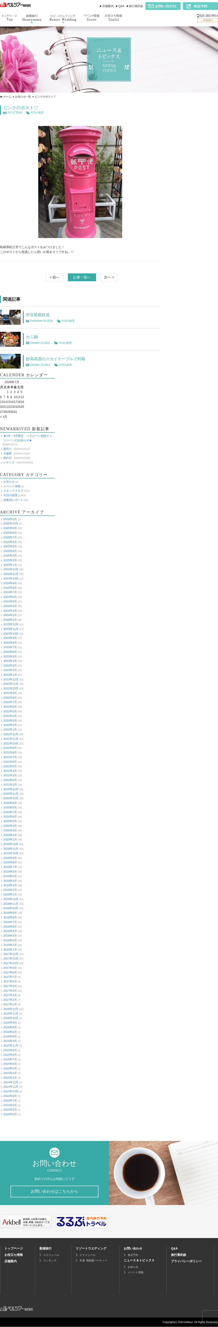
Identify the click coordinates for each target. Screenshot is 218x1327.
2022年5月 (10, 711)
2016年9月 (10, 1022)
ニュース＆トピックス (139, 1260)
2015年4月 (10, 1073)
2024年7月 (10, 592)
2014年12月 (10, 1082)
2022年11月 (10, 683)
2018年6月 (10, 926)
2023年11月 (10, 628)
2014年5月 (10, 1109)
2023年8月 (10, 642)
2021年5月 (10, 766)
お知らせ (9, 481)
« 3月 (3, 416)
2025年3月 (10, 555)
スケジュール (51, 1255)
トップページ (13, 1248)
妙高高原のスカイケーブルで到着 (59, 358)
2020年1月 (10, 839)
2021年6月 (10, 761)
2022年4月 (10, 716)
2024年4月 (10, 605)
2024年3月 (10, 610)
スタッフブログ (13, 490)
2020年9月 (10, 803)
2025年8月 (10, 532)
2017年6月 (10, 981)
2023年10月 (10, 633)
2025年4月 (10, 551)
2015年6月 (10, 1063)
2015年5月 (10, 1068)
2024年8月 (10, 587)
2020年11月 (10, 793)
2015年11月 (10, 1045)
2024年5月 (10, 601)
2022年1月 (10, 729)
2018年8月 (10, 917)
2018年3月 (10, 940)
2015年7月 (10, 1059)
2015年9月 (10, 1050)
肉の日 (7, 458)
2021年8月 (10, 752)
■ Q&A (120, 6)
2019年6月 (10, 871)
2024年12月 (10, 569)
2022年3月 (10, 720)
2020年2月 (10, 834)
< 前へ (55, 277)
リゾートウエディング (91, 1248)
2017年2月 (10, 999)
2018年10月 (10, 908)
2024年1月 (10, 619)
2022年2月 (10, 725)
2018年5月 (10, 931)
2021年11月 (10, 738)
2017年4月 (10, 990)
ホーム (7, 96)
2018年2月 (10, 944)
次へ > (109, 277)
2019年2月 (10, 889)
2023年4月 (10, 661)
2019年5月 (10, 876)
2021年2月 (10, 780)
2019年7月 (10, 867)
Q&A (174, 1248)
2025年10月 (10, 523)
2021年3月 (10, 775)
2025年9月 (10, 528)
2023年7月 (10, 647)
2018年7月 (10, 921)
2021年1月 (10, 784)
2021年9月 (10, 747)
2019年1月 (10, 894)
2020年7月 (10, 812)
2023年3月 (10, 665)
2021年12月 (10, 734)
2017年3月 (10, 995)
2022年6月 (10, 706)
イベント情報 (11, 486)
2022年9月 (10, 693)
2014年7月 (10, 1100)
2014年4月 (10, 1114)
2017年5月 (10, 986)
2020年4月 (10, 825)
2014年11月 (10, 1086)
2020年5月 (10, 821)
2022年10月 (10, 688)
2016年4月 (10, 1041)
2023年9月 (10, 638)
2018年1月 (10, 949)
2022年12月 (10, 679)
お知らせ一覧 (23, 96)
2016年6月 (10, 1032)
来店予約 (133, 1255)
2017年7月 (10, 976)
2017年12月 (10, 954)
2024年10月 (10, 578)
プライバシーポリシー (186, 1261)
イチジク (9, 462)
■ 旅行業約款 (135, 6)
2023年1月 (10, 674)
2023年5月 (10, 656)
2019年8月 (10, 862)
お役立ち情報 (13, 1255)
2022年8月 (10, 697)
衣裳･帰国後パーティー (93, 1260)
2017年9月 (10, 967)
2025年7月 (10, 537)
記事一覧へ (82, 277)
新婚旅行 (45, 1248)
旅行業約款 (178, 1255)
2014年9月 (10, 1096)
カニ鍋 (32, 336)
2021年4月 (10, 770)
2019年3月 (10, 885)
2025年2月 (10, 560)
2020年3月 (10, 830)
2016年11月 (10, 1013)
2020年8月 (10, 807)
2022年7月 (10, 702)
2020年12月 (10, 789)
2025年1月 (10, 564)
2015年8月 (10, 1054)
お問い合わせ (133, 1248)
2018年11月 (10, 903)
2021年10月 (10, 743)
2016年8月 (10, 1027)
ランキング (49, 1260)
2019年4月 (10, 880)
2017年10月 (10, 963)
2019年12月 (10, 844)
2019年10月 (10, 853)
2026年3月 (10, 518)
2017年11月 (10, 958)
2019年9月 (10, 857)
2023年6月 (10, 651)
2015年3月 (10, 1077)
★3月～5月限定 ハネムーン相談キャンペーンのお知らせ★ (27, 438)
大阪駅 (7, 453)
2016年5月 (10, 1036)
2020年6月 (10, 816)
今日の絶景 (37, 112)
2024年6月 (10, 596)
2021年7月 (10, 757)
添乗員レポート (13, 500)
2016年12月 (10, 1009)
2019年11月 (10, 848)
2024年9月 (10, 583)
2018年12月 (10, 899)
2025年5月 (10, 546)
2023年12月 (10, 624)
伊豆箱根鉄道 (39, 314)
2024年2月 (10, 615)
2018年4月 (10, 935)
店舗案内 (10, 1261)
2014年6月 (10, 1105)
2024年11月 (10, 574)
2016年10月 (10, 1018)
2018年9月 (10, 912)
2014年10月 (10, 1091)
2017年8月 (10, 972)
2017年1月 (10, 1004)
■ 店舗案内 (106, 6)
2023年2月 (10, 670)
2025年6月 (10, 541)
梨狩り (7, 448)
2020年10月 (10, 798)
